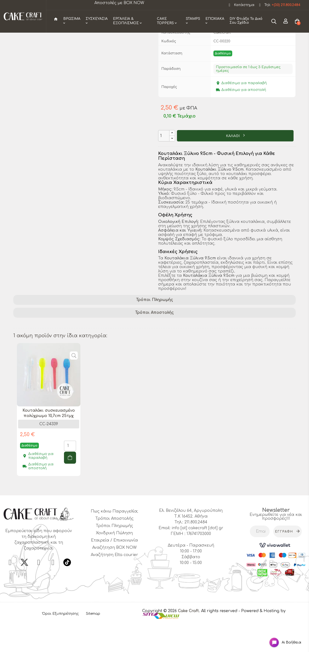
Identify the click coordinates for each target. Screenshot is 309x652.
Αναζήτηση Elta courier (114, 584)
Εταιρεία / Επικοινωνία (114, 570)
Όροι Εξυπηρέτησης (60, 643)
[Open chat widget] (281, 638)
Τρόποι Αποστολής (154, 342)
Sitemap (93, 643)
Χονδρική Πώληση (114, 562)
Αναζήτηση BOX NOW (114, 577)
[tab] (154, 329)
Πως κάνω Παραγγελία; (114, 541)
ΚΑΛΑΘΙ (233, 165)
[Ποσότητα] (163, 165)
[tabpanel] (48, 442)
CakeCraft (222, 62)
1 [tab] (154, 516)
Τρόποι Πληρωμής (154, 329)
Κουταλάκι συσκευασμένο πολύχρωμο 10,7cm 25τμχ (48, 442)
